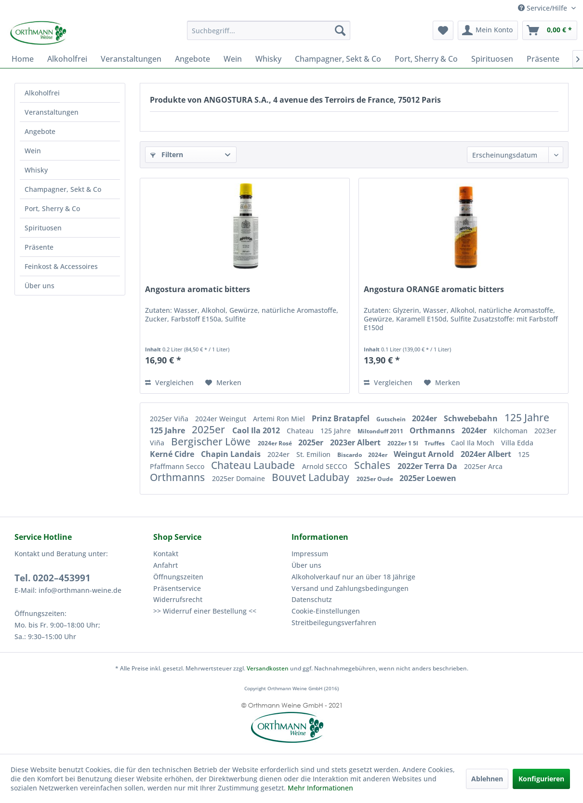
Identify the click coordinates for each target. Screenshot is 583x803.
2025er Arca (483, 466)
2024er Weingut (221, 418)
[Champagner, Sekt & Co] (338, 59)
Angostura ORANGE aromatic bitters (434, 289)
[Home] (22, 59)
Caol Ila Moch (473, 442)
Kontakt (165, 553)
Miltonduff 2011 (381, 431)
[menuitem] (268, 30)
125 (524, 454)
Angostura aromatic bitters (197, 289)
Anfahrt (165, 565)
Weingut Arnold (425, 454)
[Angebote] (192, 59)
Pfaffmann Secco (178, 466)
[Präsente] (543, 59)
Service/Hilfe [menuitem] (543, 8)
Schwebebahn (472, 418)
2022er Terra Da (428, 466)
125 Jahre (526, 417)
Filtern (166, 154)
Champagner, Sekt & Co (63, 189)
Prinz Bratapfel (341, 418)
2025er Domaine (239, 478)
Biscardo (350, 455)
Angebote (40, 131)
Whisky (36, 169)
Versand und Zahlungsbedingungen (350, 588)
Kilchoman (511, 430)
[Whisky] (268, 59)
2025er (209, 429)
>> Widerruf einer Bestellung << (204, 611)
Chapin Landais (232, 454)
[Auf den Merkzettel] (223, 382)
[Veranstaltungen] (131, 59)
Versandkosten (268, 668)
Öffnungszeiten (178, 576)
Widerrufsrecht (177, 599)
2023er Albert (356, 442)
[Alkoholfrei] (67, 59)
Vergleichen (169, 382)
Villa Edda (517, 442)
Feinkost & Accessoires (61, 266)
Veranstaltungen (52, 112)
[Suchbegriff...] (268, 30)
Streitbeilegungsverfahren (334, 622)
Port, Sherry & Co (52, 208)
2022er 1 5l (403, 443)
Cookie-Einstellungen (326, 611)
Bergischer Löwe (212, 441)
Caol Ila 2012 (257, 430)
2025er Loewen (427, 478)
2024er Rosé (275, 443)
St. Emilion (314, 454)
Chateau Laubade (254, 465)
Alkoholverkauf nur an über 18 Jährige (353, 576)
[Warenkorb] (549, 30)
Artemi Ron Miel (280, 418)
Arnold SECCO (325, 466)
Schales (373, 465)
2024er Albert (487, 454)
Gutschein (391, 419)
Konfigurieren (541, 778)
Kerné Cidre (173, 454)
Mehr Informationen (320, 787)
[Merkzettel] (443, 30)
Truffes (435, 443)
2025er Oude (376, 479)
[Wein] (233, 59)
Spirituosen (43, 227)
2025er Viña (170, 418)
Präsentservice (177, 588)
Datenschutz (312, 599)
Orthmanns (433, 430)
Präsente (39, 247)
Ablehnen (487, 778)
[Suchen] (340, 30)
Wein (33, 150)
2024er (425, 418)
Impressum (310, 553)
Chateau (301, 430)
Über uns (39, 285)
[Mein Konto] (488, 30)
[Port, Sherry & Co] (426, 59)
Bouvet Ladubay (312, 477)
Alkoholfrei (42, 92)
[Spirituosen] (492, 59)
